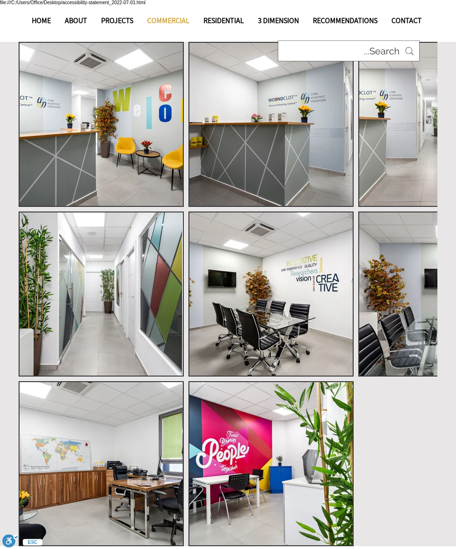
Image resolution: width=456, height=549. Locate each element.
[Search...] (349, 51)
